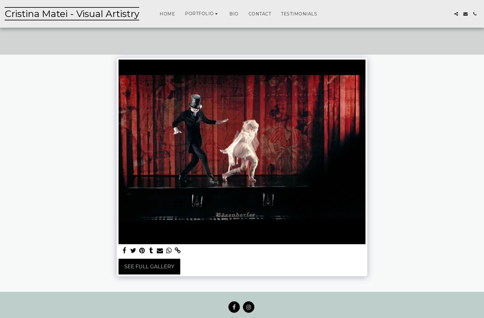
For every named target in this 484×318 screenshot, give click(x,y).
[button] (202, 13)
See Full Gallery (149, 266)
